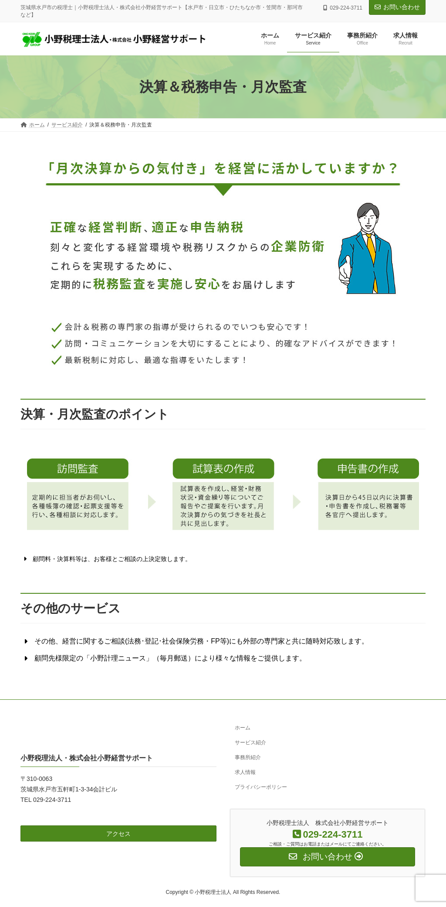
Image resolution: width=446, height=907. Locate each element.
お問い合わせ (397, 6)
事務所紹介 (248, 757)
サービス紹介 (250, 742)
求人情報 (245, 772)
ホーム (242, 728)
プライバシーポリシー (261, 787)
